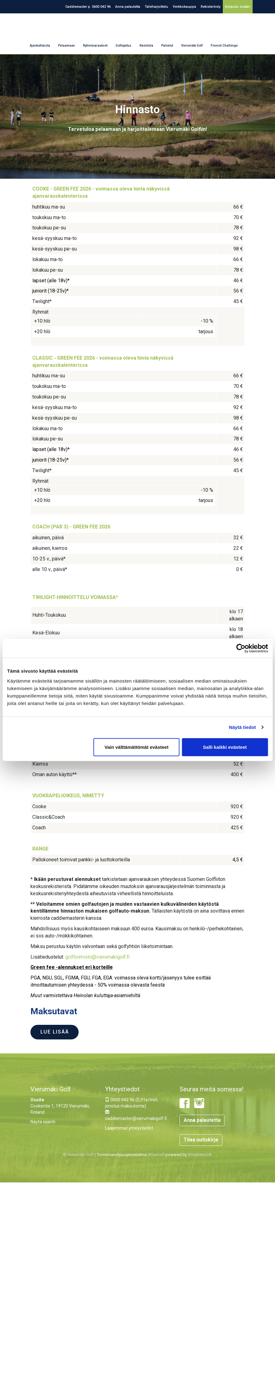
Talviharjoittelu (156, 7)
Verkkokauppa (184, 7)
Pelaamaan (66, 45)
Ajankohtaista (40, 45)
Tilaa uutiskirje (201, 1140)
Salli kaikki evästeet (225, 746)
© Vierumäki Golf (78, 1154)
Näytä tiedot (242, 727)
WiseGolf (156, 1154)
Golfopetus (123, 45)
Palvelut (167, 45)
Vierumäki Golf (192, 45)
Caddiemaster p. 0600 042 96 (88, 7)
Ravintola (146, 45)
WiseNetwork (200, 1154)
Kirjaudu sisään (237, 7)
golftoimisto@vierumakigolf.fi (97, 957)
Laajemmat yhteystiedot (129, 1128)
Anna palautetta (127, 7)
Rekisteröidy (210, 7)
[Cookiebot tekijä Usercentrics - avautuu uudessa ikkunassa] (240, 648)
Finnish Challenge (224, 45)
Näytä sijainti (42, 1121)
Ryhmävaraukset (95, 45)
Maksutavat (53, 1011)
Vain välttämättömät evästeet (136, 746)
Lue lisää (54, 1032)
